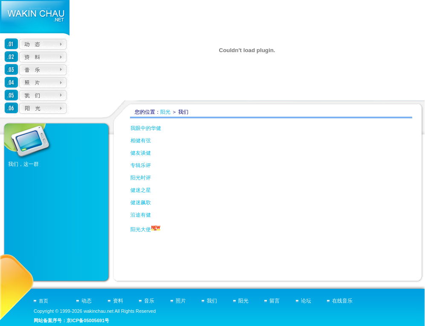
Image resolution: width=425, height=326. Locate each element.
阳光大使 (140, 229)
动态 (86, 301)
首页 (43, 300)
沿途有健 (140, 215)
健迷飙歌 (140, 203)
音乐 (149, 301)
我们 (212, 301)
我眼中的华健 (145, 128)
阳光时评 (140, 178)
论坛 (306, 301)
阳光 (165, 112)
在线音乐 (342, 301)
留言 (274, 301)
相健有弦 (140, 141)
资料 (118, 301)
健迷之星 (140, 190)
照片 (181, 301)
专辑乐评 (140, 165)
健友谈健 (140, 153)
